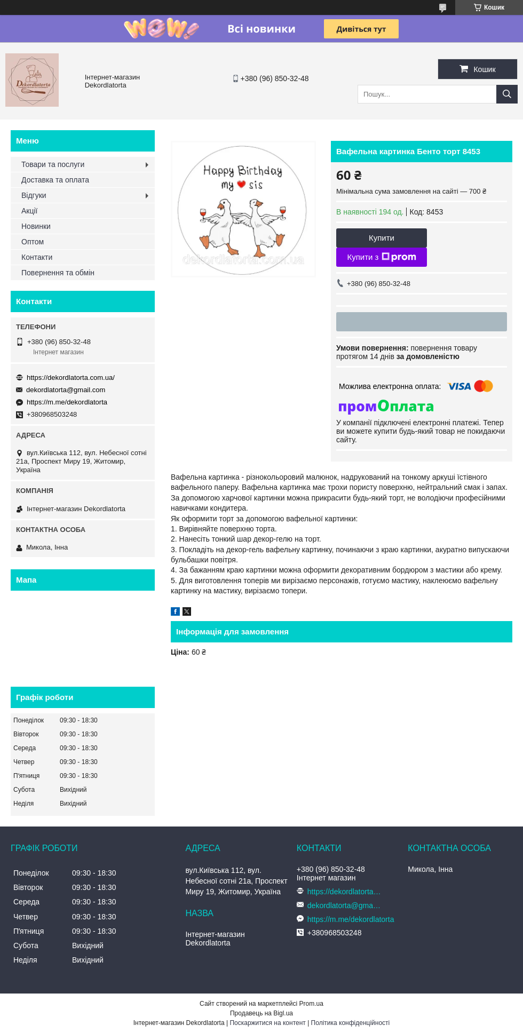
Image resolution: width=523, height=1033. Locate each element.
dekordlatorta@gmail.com (65, 390)
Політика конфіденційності (350, 1023)
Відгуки (33, 195)
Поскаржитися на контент (267, 1023)
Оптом (32, 241)
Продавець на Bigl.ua (261, 1013)
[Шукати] (507, 94)
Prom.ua (311, 1003)
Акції (29, 210)
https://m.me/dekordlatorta (67, 402)
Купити (381, 237)
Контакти (36, 257)
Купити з (381, 257)
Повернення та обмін (57, 272)
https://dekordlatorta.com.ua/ (71, 378)
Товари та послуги (52, 164)
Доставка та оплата (55, 180)
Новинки (36, 226)
